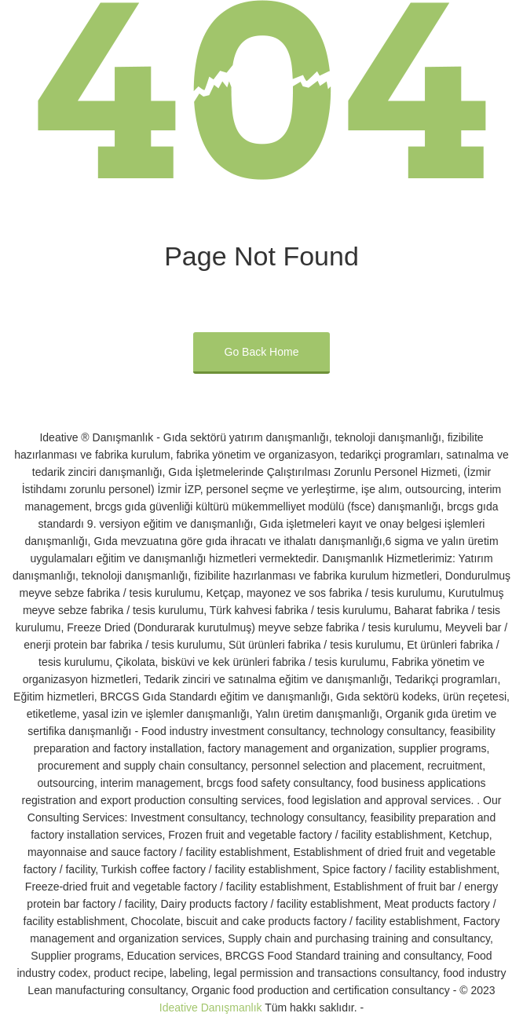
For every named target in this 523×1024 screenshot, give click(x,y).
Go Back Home (262, 352)
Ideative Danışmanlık (210, 1007)
